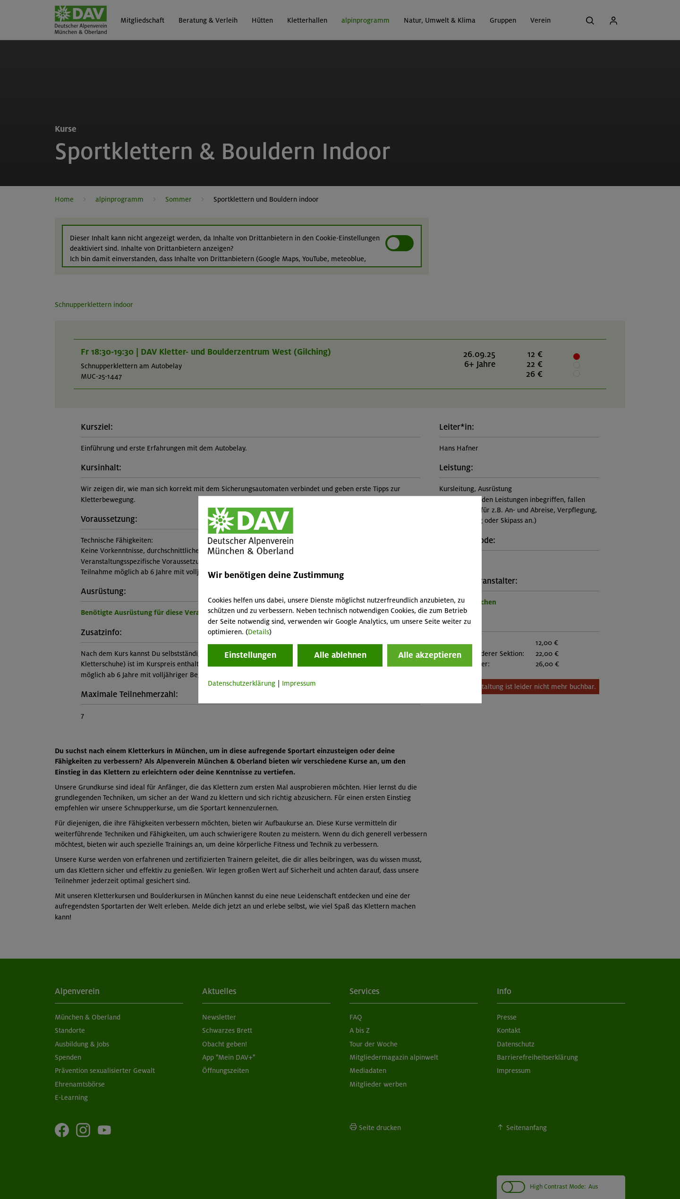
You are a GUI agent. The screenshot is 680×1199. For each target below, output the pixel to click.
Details (258, 632)
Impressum (299, 684)
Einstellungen (250, 655)
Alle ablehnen (340, 655)
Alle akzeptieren (429, 655)
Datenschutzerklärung (241, 684)
